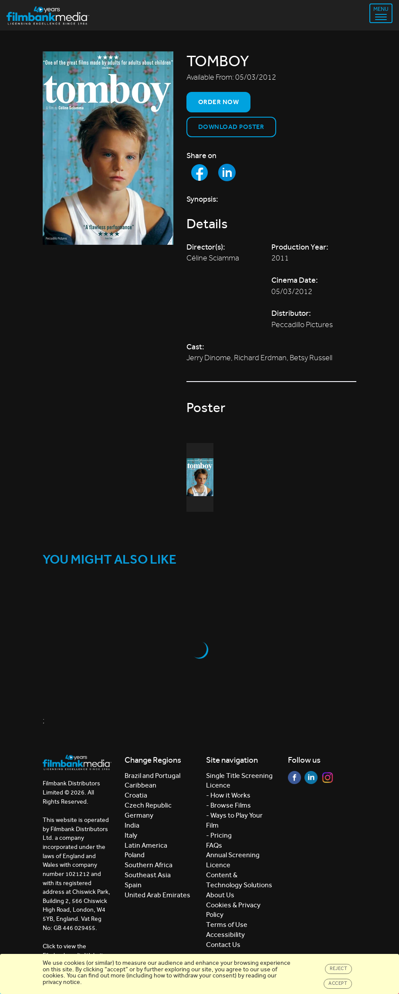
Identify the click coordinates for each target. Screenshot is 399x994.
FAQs (214, 845)
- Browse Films (228, 805)
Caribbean (140, 785)
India (132, 825)
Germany (139, 815)
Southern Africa (148, 865)
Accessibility (225, 934)
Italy (131, 835)
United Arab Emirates (157, 895)
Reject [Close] (338, 968)
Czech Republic (148, 805)
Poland (135, 855)
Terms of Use (226, 924)
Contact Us (223, 944)
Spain (133, 885)
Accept (337, 983)
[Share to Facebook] (199, 172)
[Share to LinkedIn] (227, 172)
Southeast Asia (148, 875)
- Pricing (219, 835)
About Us (220, 895)
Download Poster (231, 127)
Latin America (146, 845)
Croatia (136, 795)
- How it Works (228, 795)
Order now (218, 102)
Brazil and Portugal (152, 775)
